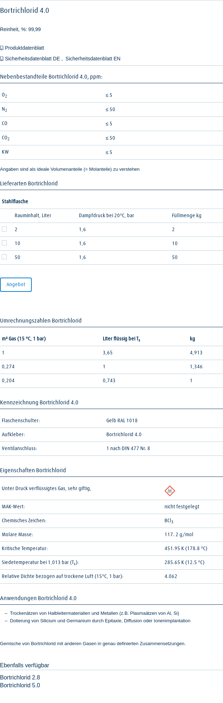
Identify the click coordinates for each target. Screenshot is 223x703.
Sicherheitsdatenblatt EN (93, 58)
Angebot (15, 284)
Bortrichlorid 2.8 (20, 677)
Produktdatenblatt (24, 48)
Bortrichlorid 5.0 (20, 685)
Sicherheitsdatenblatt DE (33, 58)
